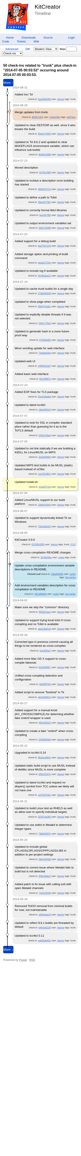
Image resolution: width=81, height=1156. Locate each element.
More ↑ (8, 82)
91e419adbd (44, 396)
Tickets (21, 41)
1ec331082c (44, 474)
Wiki (36, 41)
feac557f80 (45, 215)
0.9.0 (73, 544)
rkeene (60, 99)
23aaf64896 (57, 574)
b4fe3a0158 (45, 927)
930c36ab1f (45, 876)
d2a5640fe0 (45, 457)
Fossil (23, 959)
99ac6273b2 (44, 202)
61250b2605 (38, 544)
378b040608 (44, 293)
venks (61, 557)
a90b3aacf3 (45, 914)
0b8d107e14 (44, 189)
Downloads (29, 37)
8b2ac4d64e (44, 757)
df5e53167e (45, 774)
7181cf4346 (45, 893)
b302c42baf (45, 435)
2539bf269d (45, 739)
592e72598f (45, 228)
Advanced (11, 49)
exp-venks (70, 577)
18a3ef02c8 (45, 409)
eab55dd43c (44, 940)
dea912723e (44, 262)
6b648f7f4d (45, 684)
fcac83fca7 (45, 650)
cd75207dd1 (44, 795)
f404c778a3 (45, 323)
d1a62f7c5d (45, 487)
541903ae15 (44, 275)
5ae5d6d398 (44, 99)
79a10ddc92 (44, 526)
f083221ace (45, 612)
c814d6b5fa (40, 594)
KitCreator (47, 6)
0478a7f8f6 (45, 172)
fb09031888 (45, 154)
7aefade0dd (45, 353)
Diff (27, 49)
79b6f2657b (45, 833)
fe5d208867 (45, 667)
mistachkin (54, 117)
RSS (32, 959)
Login (71, 37)
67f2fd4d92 (45, 340)
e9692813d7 (44, 366)
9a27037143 (44, 245)
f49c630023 (45, 722)
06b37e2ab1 (44, 306)
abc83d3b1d (44, 697)
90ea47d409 (44, 133)
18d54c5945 (44, 504)
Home (10, 37)
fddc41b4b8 (45, 859)
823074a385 (44, 816)
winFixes (71, 117)
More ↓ (8, 949)
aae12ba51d (44, 628)
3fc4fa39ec (46, 557)
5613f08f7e (45, 379)
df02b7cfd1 (37, 117)
